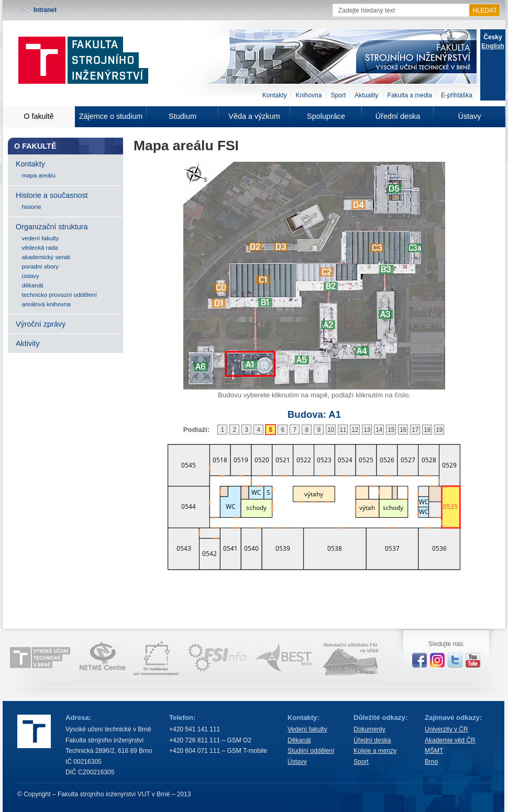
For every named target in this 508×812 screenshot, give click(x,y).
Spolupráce (326, 116)
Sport (338, 95)
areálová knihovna (46, 304)
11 (342, 429)
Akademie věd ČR (450, 740)
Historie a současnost (52, 195)
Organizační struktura (52, 227)
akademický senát (46, 257)
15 (391, 429)
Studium (182, 116)
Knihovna (308, 95)
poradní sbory (40, 266)
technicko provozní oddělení (59, 295)
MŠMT (434, 750)
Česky (492, 37)
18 (427, 429)
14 (379, 429)
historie (31, 207)
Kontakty (274, 95)
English (492, 46)
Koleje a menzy (375, 750)
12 (354, 429)
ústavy (30, 276)
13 (366, 429)
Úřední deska (398, 116)
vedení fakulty (40, 238)
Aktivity (28, 343)
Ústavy (469, 116)
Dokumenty (369, 729)
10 (330, 429)
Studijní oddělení (311, 750)
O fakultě (39, 116)
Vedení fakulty (307, 729)
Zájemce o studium (111, 116)
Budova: (314, 414)
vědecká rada (40, 247)
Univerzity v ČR (446, 729)
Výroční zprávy (40, 324)
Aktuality (366, 95)
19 (439, 429)
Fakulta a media (410, 95)
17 (415, 429)
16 (403, 429)
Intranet (45, 10)
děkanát (32, 285)
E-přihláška (456, 95)
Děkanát (299, 740)
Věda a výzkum (254, 116)
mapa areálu (39, 175)
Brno (431, 761)
